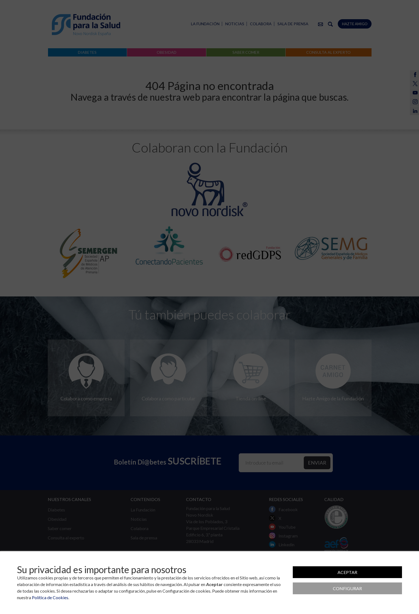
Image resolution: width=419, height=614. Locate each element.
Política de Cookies (50, 597)
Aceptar (347, 572)
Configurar (347, 588)
